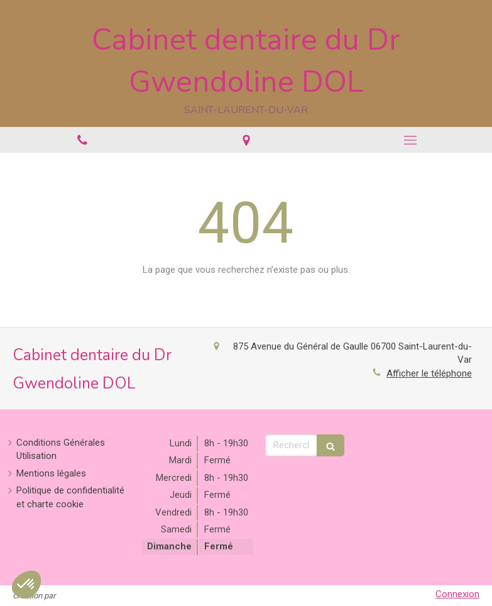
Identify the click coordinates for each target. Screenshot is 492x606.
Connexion (457, 594)
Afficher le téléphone (429, 373)
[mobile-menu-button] (410, 140)
